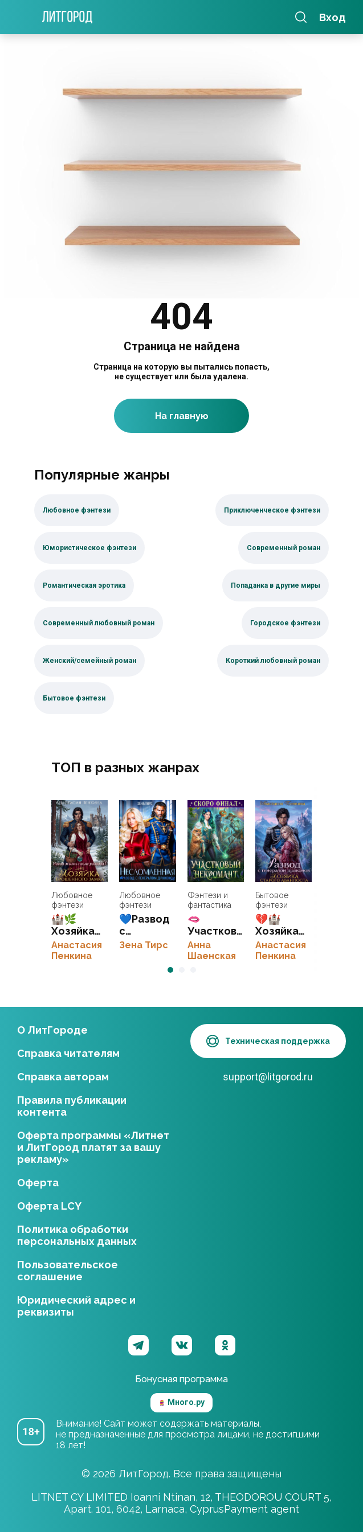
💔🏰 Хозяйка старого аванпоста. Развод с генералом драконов (283, 841)
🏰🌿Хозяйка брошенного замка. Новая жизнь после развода (79, 841)
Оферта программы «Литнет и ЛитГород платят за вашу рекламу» (93, 1147)
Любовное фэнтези (71, 900)
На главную (182, 416)
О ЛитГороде (52, 1030)
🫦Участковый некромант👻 (215, 841)
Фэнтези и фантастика (209, 900)
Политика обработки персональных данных (77, 1235)
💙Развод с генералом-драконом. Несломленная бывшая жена (147, 841)
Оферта (38, 1183)
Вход (332, 17)
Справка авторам (63, 1077)
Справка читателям (68, 1053)
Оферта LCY (49, 1206)
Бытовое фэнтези (271, 900)
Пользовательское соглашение (67, 1271)
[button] (170, 970)
